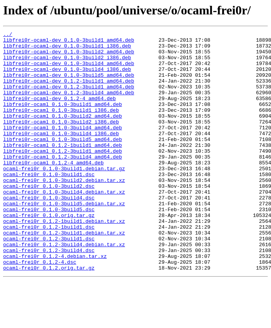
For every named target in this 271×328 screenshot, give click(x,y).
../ (7, 35)
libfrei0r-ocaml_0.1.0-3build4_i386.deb (61, 154)
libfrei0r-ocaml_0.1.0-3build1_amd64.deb (62, 119)
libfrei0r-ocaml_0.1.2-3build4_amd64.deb (62, 182)
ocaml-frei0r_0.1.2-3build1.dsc (48, 280)
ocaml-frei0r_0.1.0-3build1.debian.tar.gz (64, 196)
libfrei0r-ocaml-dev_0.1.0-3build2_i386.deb (67, 63)
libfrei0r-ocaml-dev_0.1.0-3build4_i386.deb (67, 77)
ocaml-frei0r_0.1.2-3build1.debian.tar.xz (64, 273)
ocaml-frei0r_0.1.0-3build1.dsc (48, 203)
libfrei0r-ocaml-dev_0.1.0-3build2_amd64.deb (68, 56)
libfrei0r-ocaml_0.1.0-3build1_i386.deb (61, 126)
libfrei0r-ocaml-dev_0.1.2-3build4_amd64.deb (68, 105)
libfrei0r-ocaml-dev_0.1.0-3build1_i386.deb (67, 49)
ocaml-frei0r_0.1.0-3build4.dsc (48, 231)
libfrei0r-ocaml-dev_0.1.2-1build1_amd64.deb (68, 91)
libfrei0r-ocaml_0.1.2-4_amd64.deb (53, 189)
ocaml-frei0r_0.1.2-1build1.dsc (48, 266)
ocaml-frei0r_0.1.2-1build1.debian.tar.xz (64, 259)
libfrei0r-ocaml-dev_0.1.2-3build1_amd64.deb (68, 98)
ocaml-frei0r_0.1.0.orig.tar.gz (48, 252)
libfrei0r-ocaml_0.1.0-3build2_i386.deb (61, 140)
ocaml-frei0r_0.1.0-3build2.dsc (48, 217)
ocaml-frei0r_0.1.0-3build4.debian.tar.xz (64, 224)
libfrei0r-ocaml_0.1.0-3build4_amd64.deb (62, 147)
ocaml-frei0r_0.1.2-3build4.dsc (48, 294)
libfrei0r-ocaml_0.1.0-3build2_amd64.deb (62, 133)
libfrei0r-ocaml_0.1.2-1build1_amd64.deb (62, 168)
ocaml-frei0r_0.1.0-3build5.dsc (48, 245)
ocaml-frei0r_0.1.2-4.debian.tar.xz (55, 301)
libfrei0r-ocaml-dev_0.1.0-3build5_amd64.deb (68, 84)
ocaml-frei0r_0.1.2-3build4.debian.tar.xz (64, 287)
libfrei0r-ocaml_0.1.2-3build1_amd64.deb (62, 175)
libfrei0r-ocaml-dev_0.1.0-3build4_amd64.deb (68, 70)
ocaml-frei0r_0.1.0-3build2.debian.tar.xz (64, 210)
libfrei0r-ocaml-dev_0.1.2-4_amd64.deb (59, 112)
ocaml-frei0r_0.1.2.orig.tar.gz (48, 315)
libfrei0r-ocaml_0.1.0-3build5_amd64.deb (62, 161)
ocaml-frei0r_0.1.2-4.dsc (39, 308)
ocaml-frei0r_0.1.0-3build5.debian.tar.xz (64, 238)
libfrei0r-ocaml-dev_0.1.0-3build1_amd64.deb (68, 42)
